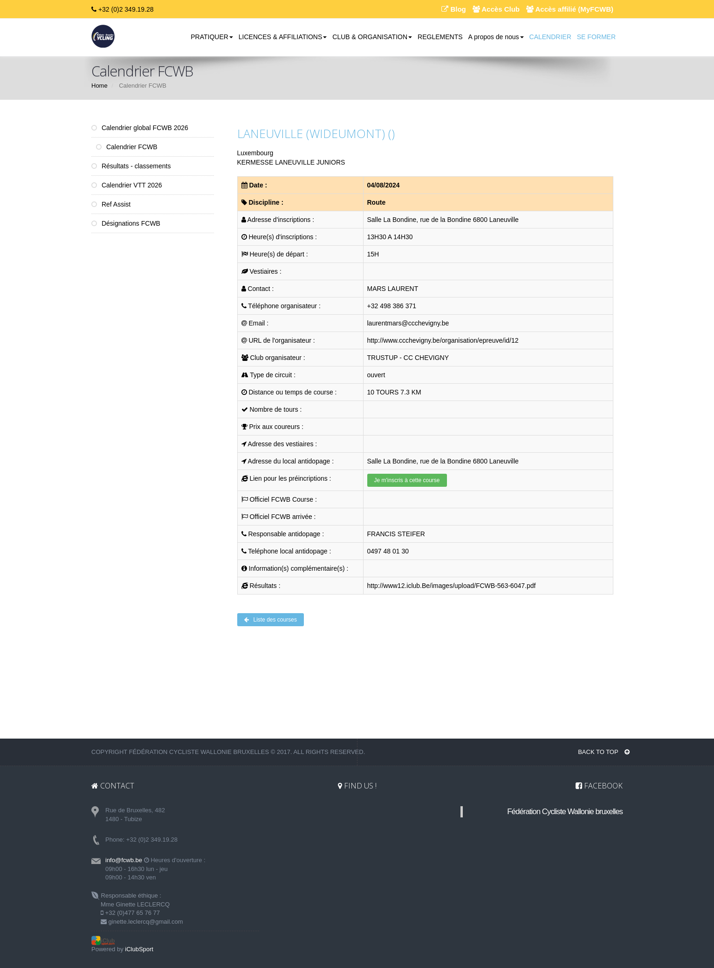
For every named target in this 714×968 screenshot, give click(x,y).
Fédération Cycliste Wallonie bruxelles (565, 811)
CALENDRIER (550, 37)
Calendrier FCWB (127, 147)
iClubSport (139, 949)
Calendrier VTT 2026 (126, 185)
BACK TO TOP (604, 751)
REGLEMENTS (440, 37)
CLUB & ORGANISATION (372, 37)
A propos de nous (496, 37)
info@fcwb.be (123, 860)
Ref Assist (110, 204)
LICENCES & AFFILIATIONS (283, 37)
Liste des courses (270, 619)
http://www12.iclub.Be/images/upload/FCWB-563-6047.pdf (451, 585)
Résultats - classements (131, 166)
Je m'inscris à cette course (407, 480)
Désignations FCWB (125, 223)
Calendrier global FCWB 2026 (139, 127)
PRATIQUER (212, 37)
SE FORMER (596, 37)
